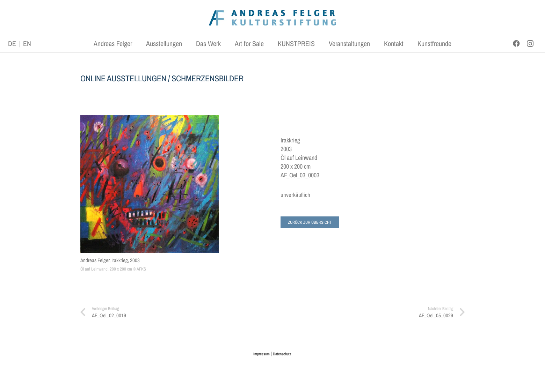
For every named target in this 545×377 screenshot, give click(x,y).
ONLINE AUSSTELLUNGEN (123, 78)
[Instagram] (530, 44)
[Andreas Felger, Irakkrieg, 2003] (149, 184)
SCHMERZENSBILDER (208, 78)
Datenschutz (282, 354)
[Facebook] (516, 44)
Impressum (261, 354)
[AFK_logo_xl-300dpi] (272, 17)
